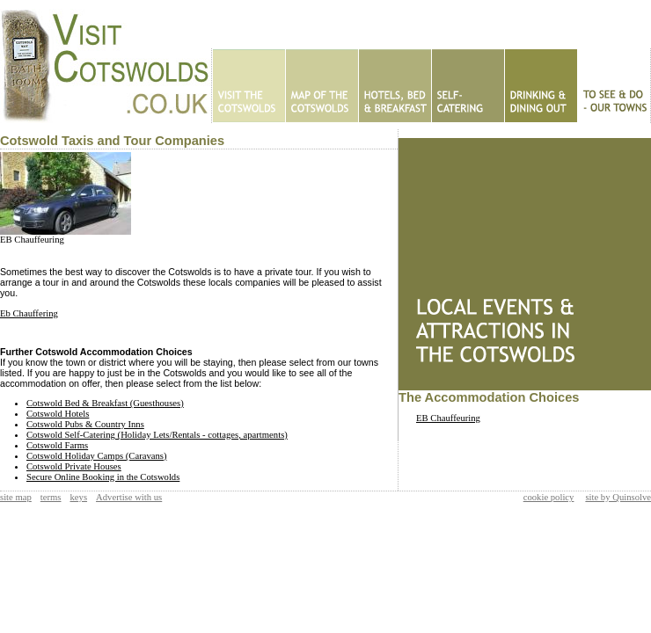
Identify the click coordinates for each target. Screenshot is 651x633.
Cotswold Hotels (57, 413)
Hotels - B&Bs (394, 85)
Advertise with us (129, 497)
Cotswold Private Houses (73, 466)
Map (321, 85)
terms (51, 497)
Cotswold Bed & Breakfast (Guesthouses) (105, 403)
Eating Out (540, 85)
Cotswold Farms (57, 445)
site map (16, 497)
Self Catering (467, 85)
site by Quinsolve (618, 497)
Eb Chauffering (29, 313)
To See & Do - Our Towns (613, 85)
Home (248, 85)
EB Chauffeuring (32, 239)
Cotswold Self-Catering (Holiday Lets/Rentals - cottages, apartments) (157, 435)
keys (79, 497)
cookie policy (548, 497)
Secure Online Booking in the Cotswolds (102, 477)
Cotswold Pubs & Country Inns (85, 424)
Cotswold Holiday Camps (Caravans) (96, 456)
